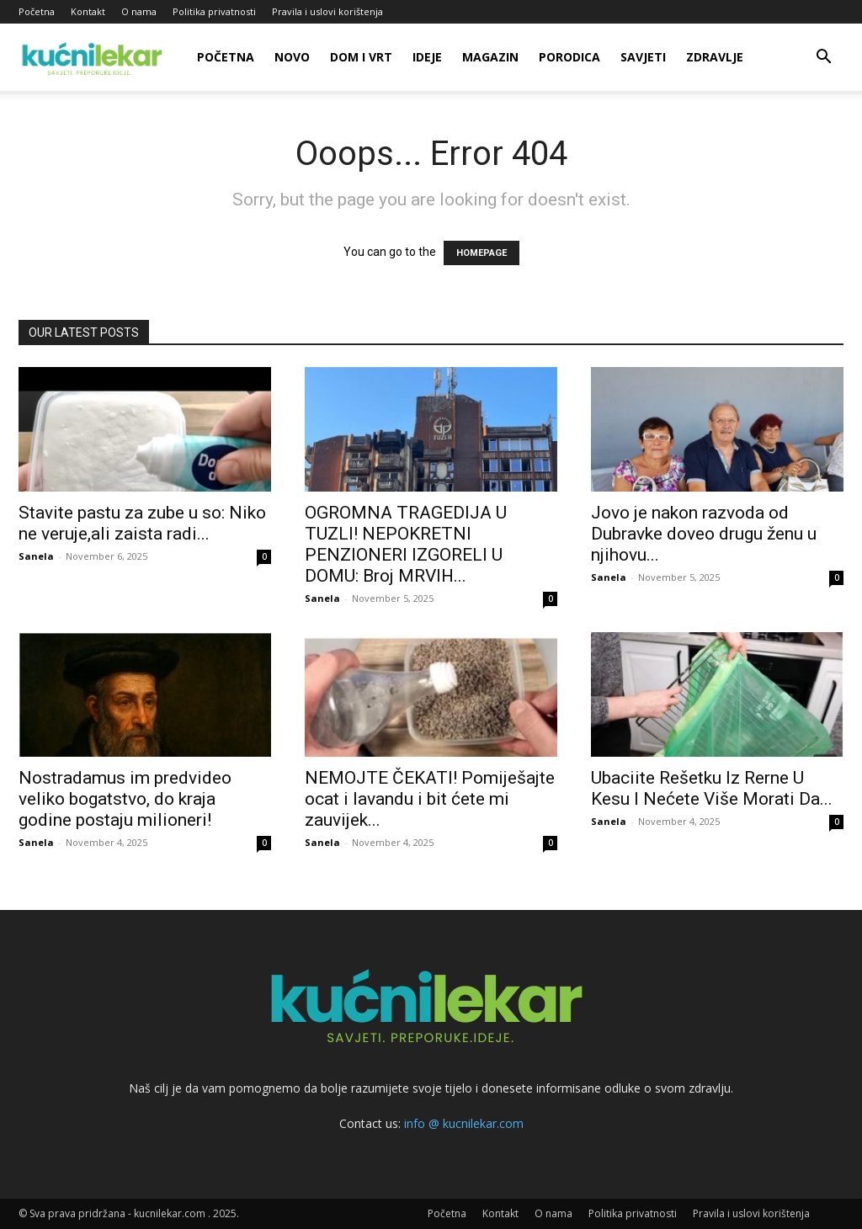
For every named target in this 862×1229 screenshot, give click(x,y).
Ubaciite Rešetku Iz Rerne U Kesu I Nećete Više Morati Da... (712, 788)
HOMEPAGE (481, 252)
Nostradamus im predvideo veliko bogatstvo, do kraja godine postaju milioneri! (125, 799)
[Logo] (94, 57)
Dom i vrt (361, 57)
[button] (823, 59)
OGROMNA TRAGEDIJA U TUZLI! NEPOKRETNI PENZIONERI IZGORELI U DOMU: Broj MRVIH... (406, 544)
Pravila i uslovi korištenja (327, 11)
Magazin (490, 57)
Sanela (36, 556)
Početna (37, 11)
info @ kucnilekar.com (464, 1123)
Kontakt (88, 11)
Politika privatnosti (214, 11)
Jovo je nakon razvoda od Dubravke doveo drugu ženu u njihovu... (704, 534)
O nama (139, 11)
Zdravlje (714, 57)
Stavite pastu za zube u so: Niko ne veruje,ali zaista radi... (142, 523)
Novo (292, 57)
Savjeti (643, 57)
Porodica (569, 57)
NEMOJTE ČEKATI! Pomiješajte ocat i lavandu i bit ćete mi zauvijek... (430, 799)
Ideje (427, 57)
